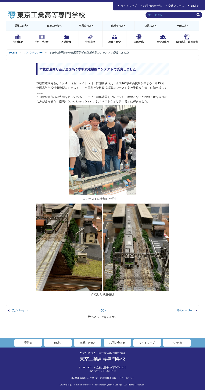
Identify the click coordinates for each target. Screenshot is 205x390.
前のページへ (185, 310)
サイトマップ (129, 5)
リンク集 (176, 342)
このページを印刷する (102, 316)
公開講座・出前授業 (187, 41)
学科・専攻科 (42, 41)
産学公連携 (163, 41)
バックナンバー (33, 52)
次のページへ (20, 310)
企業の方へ (151, 25)
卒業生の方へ (86, 25)
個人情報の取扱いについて (84, 378)
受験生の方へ (22, 25)
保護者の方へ (118, 25)
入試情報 (66, 41)
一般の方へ (183, 25)
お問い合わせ (117, 342)
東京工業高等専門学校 (102, 358)
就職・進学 (114, 41)
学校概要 (18, 41)
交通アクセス (176, 5)
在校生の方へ (54, 25)
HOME (13, 52)
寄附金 (28, 342)
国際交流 (139, 41)
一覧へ (102, 310)
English (195, 5)
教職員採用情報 (108, 378)
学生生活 (90, 41)
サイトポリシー (127, 378)
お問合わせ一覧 (152, 5)
